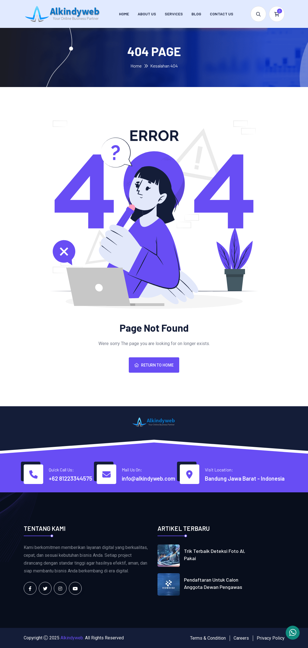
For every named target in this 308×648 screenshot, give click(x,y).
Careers (241, 638)
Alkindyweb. (72, 637)
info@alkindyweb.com (148, 478)
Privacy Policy (271, 638)
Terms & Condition (208, 638)
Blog (196, 13)
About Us (147, 13)
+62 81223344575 (70, 478)
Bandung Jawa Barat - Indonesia (245, 478)
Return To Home (154, 365)
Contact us (221, 13)
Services (174, 13)
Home (124, 13)
